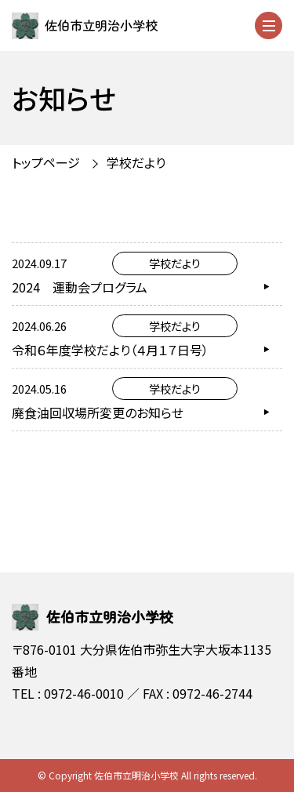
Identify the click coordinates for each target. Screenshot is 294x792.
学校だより (136, 162)
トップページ (46, 162)
